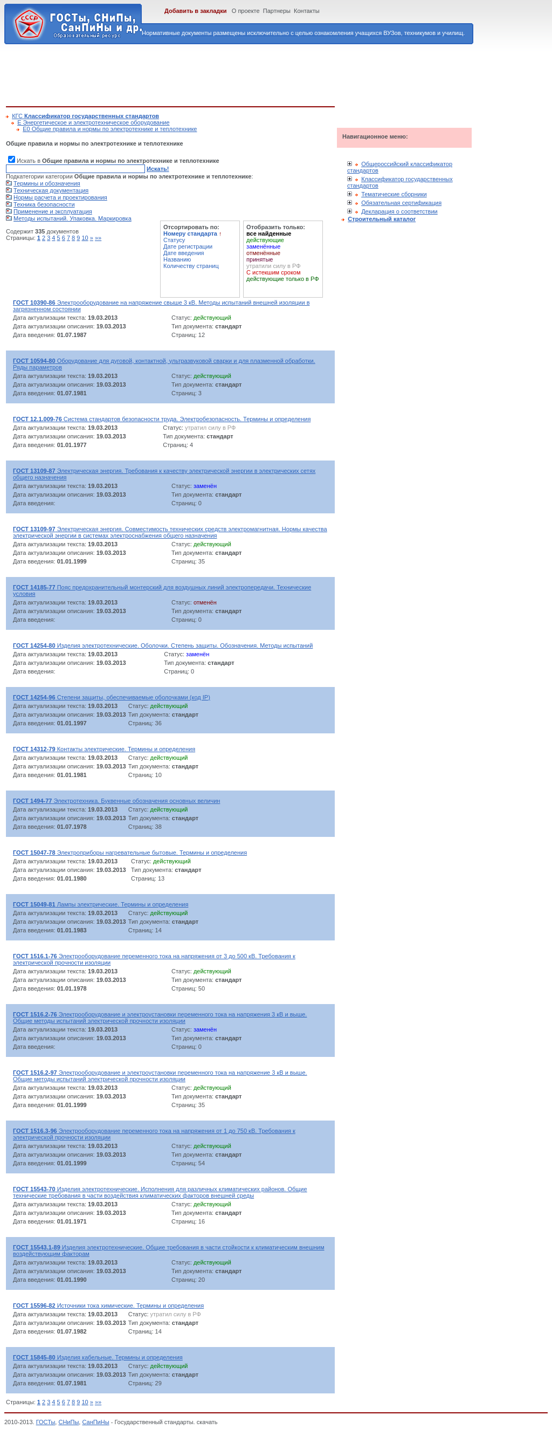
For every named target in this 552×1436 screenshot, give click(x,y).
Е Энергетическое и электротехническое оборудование (93, 122)
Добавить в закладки (195, 11)
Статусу (174, 240)
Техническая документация (50, 190)
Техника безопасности (43, 204)
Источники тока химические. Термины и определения (108, 1305)
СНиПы (68, 1422)
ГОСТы (46, 1422)
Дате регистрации (187, 246)
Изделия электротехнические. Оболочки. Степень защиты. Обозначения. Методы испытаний (163, 645)
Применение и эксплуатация (52, 211)
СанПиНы (95, 1422)
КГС (85, 116)
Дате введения (183, 253)
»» (98, 238)
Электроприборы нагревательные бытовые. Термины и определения (130, 852)
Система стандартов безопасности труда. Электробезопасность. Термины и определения (161, 419)
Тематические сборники (394, 194)
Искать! (158, 169)
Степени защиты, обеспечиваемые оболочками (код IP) (111, 697)
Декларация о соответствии (399, 211)
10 (84, 238)
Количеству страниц (191, 266)
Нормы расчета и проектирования (60, 197)
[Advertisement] (202, 73)
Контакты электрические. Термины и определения (104, 749)
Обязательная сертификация (401, 203)
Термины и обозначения (46, 183)
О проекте (246, 11)
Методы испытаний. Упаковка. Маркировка (72, 218)
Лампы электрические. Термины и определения (100, 904)
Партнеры (277, 11)
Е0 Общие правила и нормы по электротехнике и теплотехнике (110, 129)
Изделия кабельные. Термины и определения (98, 1357)
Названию (177, 259)
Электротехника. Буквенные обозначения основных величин (116, 801)
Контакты (307, 11)
